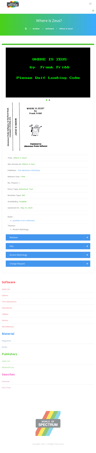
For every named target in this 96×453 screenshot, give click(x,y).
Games (5, 295)
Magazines (6, 340)
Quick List (6, 289)
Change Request (17, 263)
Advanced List (8, 367)
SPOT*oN (6, 387)
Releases (14, 237)
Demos (5, 320)
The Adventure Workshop (29, 170)
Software (50, 28)
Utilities (5, 314)
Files (12, 246)
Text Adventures (9, 301)
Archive (36, 28)
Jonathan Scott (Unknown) (24, 220)
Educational (7, 308)
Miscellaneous (8, 326)
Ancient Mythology (18, 255)
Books (4, 347)
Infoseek (5, 381)
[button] (93, 10)
